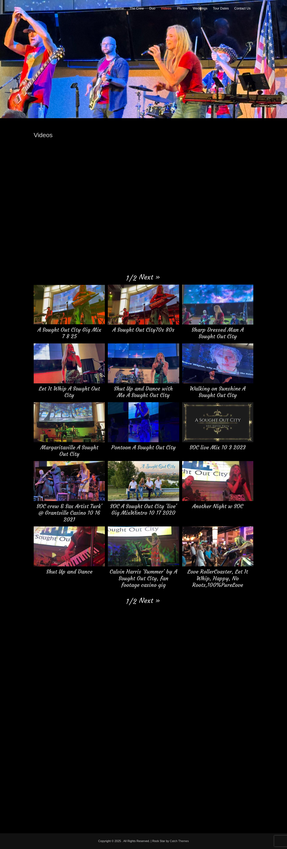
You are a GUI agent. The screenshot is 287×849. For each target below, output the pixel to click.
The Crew (136, 8)
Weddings (200, 8)
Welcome (117, 8)
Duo (152, 8)
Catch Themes (179, 841)
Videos (166, 8)
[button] (149, 277)
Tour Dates (221, 8)
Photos (182, 8)
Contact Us (242, 8)
